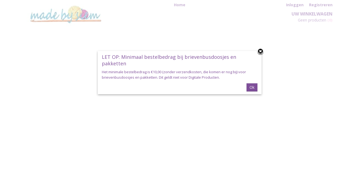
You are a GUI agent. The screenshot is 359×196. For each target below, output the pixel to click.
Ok (252, 87)
